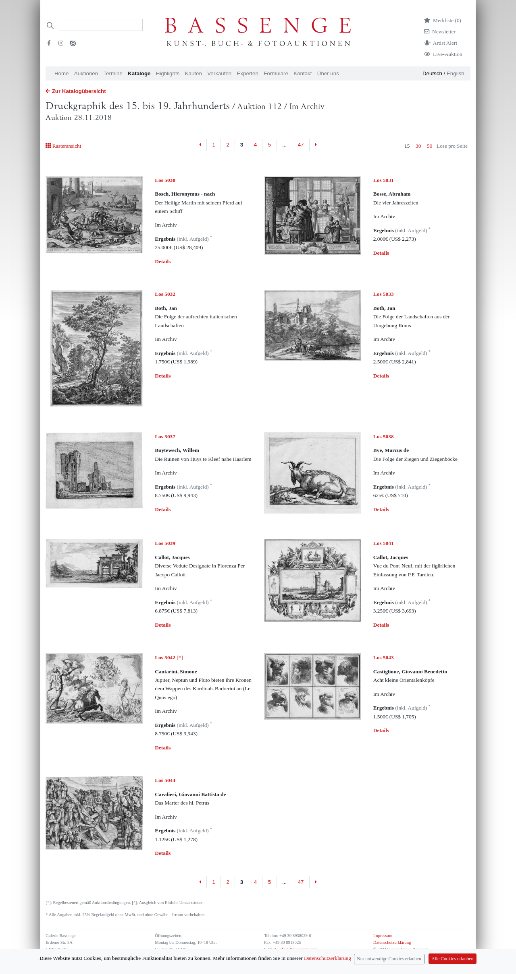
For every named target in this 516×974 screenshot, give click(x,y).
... (284, 145)
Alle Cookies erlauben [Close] (452, 959)
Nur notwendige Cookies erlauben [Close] (389, 959)
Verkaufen (219, 73)
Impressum (382, 935)
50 (429, 146)
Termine (112, 73)
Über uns (328, 73)
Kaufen (193, 73)
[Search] (101, 25)
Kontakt (302, 73)
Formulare (276, 73)
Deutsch (432, 73)
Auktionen (86, 73)
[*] (169, 657)
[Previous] (200, 145)
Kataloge (139, 73)
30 (418, 146)
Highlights (168, 73)
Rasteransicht (63, 146)
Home (61, 73)
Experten (247, 73)
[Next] (315, 145)
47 (301, 145)
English (455, 73)
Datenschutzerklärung (392, 942)
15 (407, 146)
